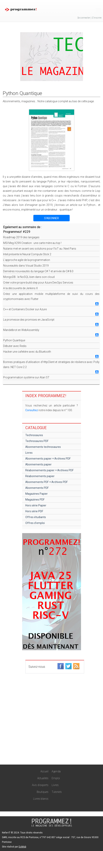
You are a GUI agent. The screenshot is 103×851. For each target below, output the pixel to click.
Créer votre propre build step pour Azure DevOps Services (38, 282)
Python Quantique (14, 340)
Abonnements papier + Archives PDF (48, 458)
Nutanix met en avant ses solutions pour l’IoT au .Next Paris (39, 248)
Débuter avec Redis (14, 346)
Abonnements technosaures (43, 446)
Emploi (56, 778)
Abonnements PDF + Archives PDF (46, 482)
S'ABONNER (51, 218)
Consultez (31, 410)
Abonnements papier (38, 464)
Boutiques (42, 791)
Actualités (42, 778)
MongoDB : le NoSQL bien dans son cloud (29, 276)
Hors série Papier (35, 505)
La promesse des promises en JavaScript (28, 319)
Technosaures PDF (36, 441)
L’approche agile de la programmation (26, 259)
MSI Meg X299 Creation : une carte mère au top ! (32, 243)
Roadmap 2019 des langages (21, 237)
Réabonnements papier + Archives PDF (49, 470)
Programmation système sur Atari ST (26, 377)
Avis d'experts (40, 785)
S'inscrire (96, 17)
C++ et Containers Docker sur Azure (25, 309)
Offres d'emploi (35, 523)
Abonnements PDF (37, 487)
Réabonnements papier (40, 476)
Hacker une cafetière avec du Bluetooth (27, 351)
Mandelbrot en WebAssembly (21, 330)
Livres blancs (40, 798)
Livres (29, 452)
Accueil (44, 771)
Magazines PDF (35, 499)
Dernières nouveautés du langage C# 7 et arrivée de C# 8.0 (38, 271)
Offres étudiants (35, 517)
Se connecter (83, 17)
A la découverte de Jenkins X (20, 288)
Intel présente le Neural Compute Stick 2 (27, 254)
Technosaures (34, 435)
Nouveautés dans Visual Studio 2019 (26, 265)
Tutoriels (57, 791)
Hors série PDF (34, 511)
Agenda (56, 771)
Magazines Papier (36, 493)
